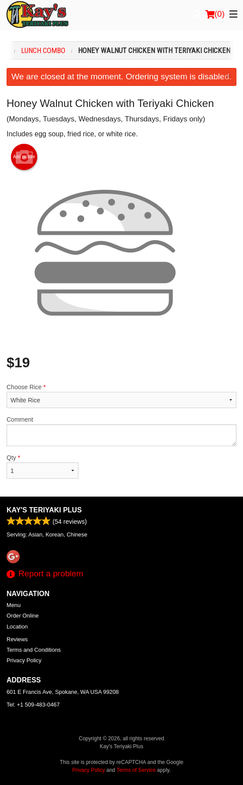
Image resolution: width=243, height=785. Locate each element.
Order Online (23, 615)
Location (17, 626)
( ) (215, 14)
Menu (14, 605)
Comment (121, 431)
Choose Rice (121, 396)
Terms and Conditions (34, 649)
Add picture (24, 157)
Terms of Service (135, 770)
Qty (42, 466)
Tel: (33, 704)
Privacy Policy (24, 660)
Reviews (17, 639)
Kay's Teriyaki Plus (44, 510)
